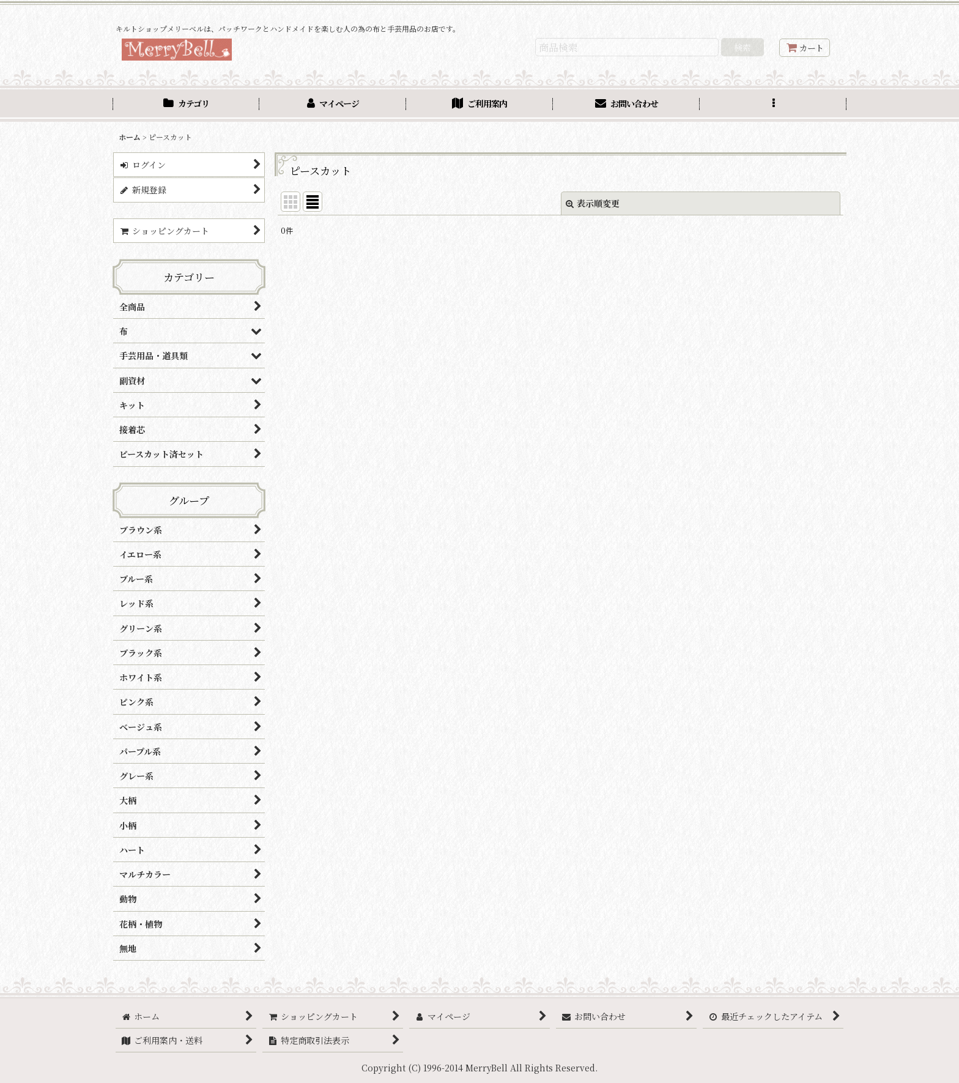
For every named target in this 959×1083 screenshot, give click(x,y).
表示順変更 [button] (593, 203)
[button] (773, 105)
